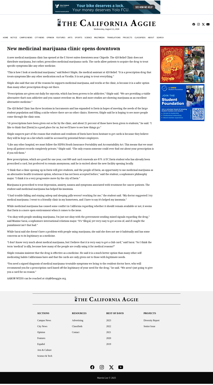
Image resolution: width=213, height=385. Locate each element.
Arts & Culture (44, 350)
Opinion (41, 332)
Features (41, 338)
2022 (108, 326)
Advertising (77, 320)
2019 (108, 344)
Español (41, 344)
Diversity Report (151, 320)
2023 (108, 320)
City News (42, 326)
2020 (108, 338)
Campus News (44, 320)
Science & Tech (44, 356)
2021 (108, 332)
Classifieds (77, 326)
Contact (75, 332)
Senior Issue (149, 326)
